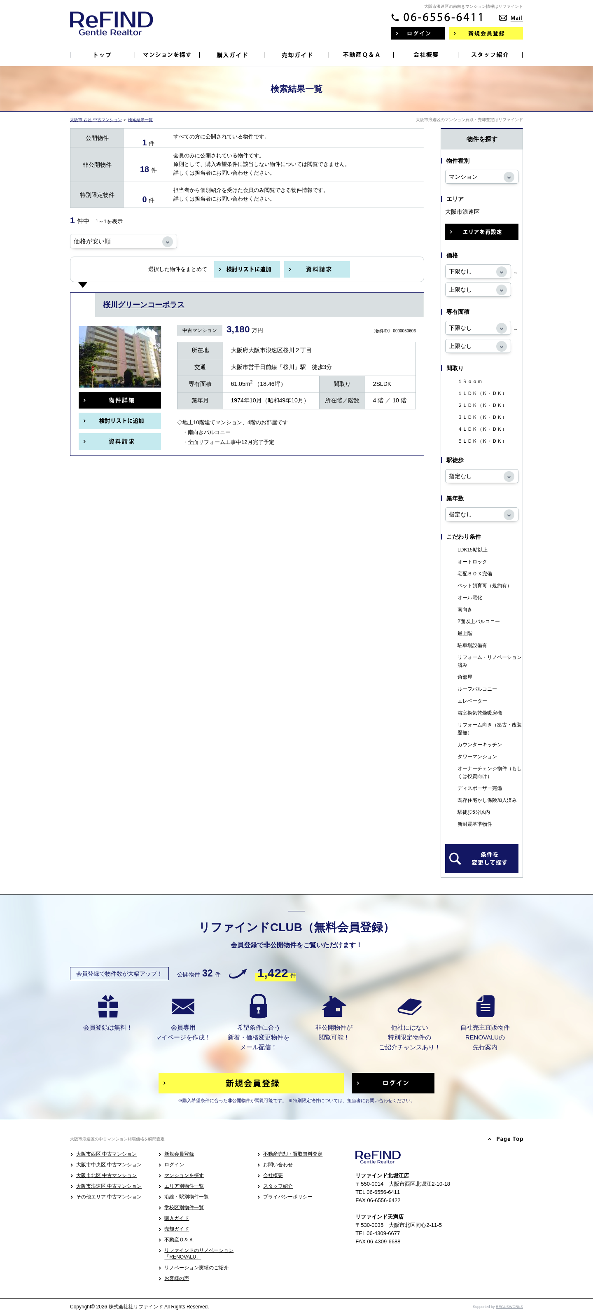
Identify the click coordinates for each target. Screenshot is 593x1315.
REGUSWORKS (509, 1307)
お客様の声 (176, 1278)
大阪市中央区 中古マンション (109, 1165)
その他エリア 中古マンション (109, 1197)
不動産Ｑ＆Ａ (179, 1240)
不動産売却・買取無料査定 (292, 1154)
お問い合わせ (278, 1165)
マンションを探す (184, 1175)
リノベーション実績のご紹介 (196, 1268)
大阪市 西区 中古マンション (96, 119)
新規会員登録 (179, 1154)
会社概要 (273, 1175)
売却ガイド (176, 1229)
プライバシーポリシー (288, 1197)
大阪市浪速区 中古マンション (109, 1186)
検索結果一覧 (140, 119)
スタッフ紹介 (278, 1186)
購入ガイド (176, 1218)
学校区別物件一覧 (184, 1207)
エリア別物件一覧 (184, 1186)
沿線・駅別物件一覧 (186, 1197)
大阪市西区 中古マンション (106, 1154)
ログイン (174, 1165)
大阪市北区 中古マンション (106, 1175)
